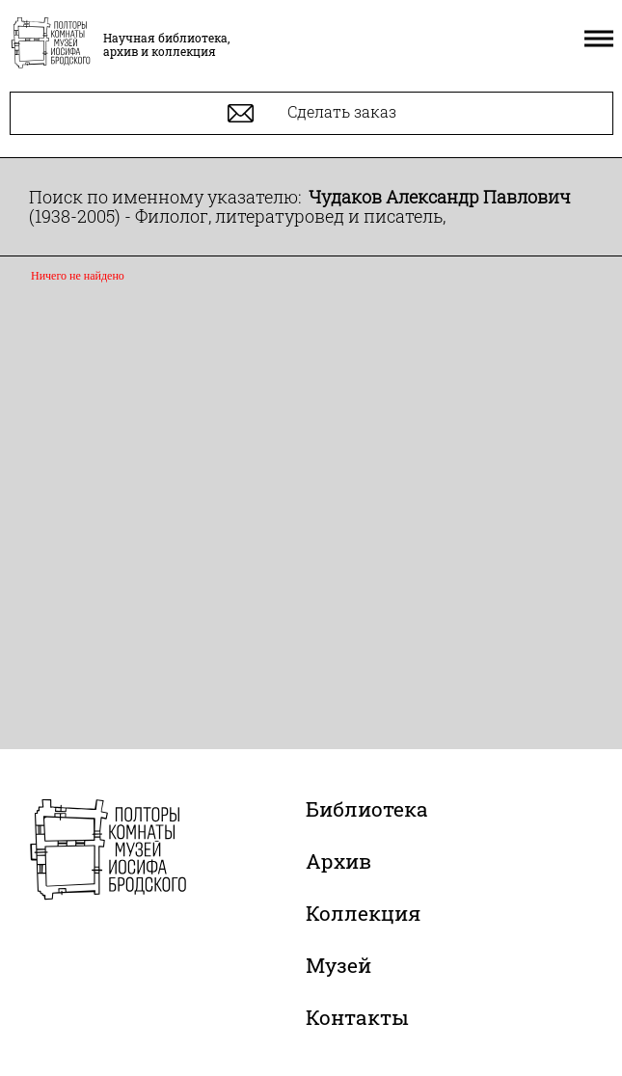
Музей (338, 965)
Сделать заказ (312, 113)
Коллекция (363, 913)
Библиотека (367, 808)
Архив (338, 860)
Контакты (357, 1017)
